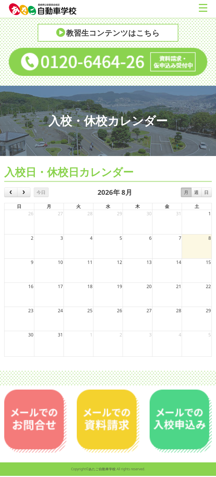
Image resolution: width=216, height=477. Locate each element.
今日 (41, 193)
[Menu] (203, 8)
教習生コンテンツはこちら (113, 33)
